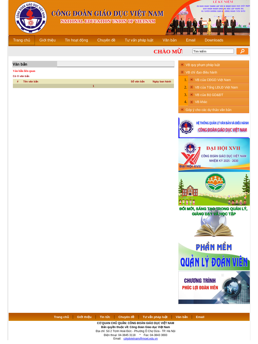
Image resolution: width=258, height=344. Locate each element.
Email (200, 317)
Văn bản (182, 317)
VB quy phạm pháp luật (203, 65)
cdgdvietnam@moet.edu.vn (141, 338)
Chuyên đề (126, 317)
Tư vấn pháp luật (155, 317)
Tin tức (105, 317)
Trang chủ (61, 317)
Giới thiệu (84, 317)
